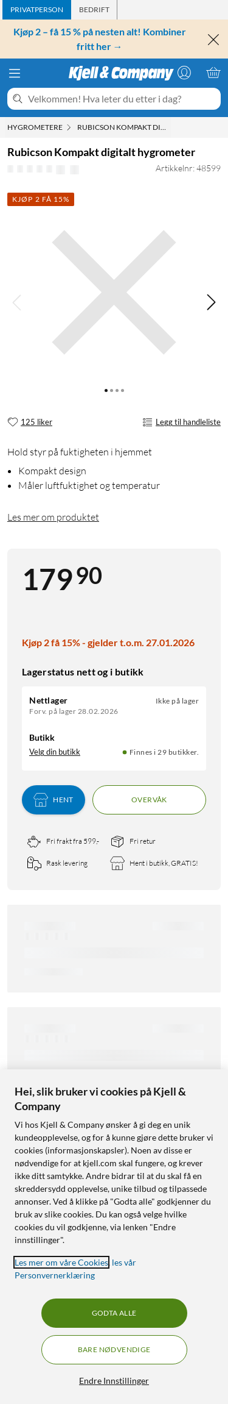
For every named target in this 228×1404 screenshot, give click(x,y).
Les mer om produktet (53, 517)
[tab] (36, 10)
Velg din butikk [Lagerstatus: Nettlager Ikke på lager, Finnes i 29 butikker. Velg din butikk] (54, 752)
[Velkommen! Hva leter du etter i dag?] (122, 98)
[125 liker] (29, 422)
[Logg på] (184, 72)
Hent (53, 800)
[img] (211, 302)
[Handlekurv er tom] (213, 72)
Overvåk (149, 799)
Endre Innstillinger (114, 1380)
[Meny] (14, 73)
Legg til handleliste (181, 422)
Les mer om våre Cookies (61, 1262)
